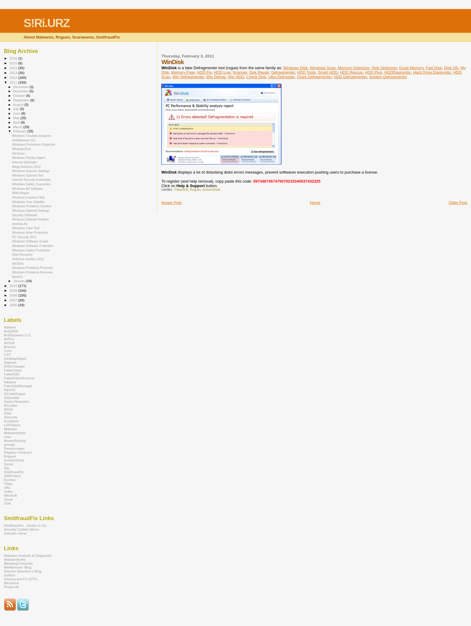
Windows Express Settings (31, 171)
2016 (13, 58)
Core (7, 351)
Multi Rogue (20, 193)
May (16, 118)
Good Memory (411, 68)
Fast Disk (434, 68)
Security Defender (25, 215)
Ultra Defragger (281, 77)
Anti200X (11, 331)
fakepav (10, 382)
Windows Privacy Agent (28, 157)
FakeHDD (181, 189)
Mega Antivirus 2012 (26, 166)
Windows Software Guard (30, 241)
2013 (13, 73)
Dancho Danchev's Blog (22, 571)
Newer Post (171, 202)
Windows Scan (323, 68)
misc (7, 437)
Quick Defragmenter (314, 77)
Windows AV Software (27, 188)
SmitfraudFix (14, 472)
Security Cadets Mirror (21, 529)
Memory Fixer (183, 72)
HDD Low (222, 72)
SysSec (10, 480)
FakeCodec (13, 370)
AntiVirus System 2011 (28, 259)
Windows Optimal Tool (27, 175)
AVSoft (9, 343)
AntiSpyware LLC (17, 335)
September (22, 100)
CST (7, 354)
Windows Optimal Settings (30, 210)
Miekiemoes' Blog (17, 567)
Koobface (11, 421)
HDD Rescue (351, 72)
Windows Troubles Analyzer (31, 135)
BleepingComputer (18, 563)
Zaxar (8, 499)
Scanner (239, 72)
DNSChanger (14, 366)
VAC (7, 487)
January (19, 281)
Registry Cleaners (18, 452)
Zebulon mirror (15, 533)
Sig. (7, 468)
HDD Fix (204, 72)
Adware (10, 327)
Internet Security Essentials (31, 179)
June (17, 113)
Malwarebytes (15, 433)
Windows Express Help (28, 197)
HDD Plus (373, 72)
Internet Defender (24, 162)
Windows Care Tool (25, 228)
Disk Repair (259, 72)
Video (8, 491)
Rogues (195, 189)
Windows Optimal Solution (30, 219)
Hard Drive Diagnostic (432, 72)
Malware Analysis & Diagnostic (28, 555)
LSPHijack (12, 425)
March (18, 127)
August (19, 104)
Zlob (7, 503)
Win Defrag (216, 77)
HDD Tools (306, 72)
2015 (13, 63)
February (20, 131)
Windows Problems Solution (32, 206)
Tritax (8, 484)
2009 (13, 290)
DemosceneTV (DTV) (21, 579)
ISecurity (11, 417)
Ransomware (14, 448)
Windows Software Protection (32, 246)
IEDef (8, 409)
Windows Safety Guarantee (31, 184)
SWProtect (12, 476)
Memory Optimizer (353, 68)
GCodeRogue (15, 394)
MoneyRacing (15, 441)
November (21, 91)
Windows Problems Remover (32, 272)
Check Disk (256, 77)
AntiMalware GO (23, 140)
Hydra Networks (16, 401)
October (19, 95)
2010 (13, 286)
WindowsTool (21, 149)
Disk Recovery (22, 254)
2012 (13, 77)
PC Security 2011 (24, 237)
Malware (10, 429)
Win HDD (236, 77)
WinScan (18, 153)
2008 (13, 295)
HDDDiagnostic (397, 72)
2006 (13, 305)
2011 (13, 82)
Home (315, 202)
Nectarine (11, 583)
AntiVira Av (19, 224)
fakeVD (9, 390)
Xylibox (9, 575)
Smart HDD (328, 72)
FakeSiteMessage (18, 386)
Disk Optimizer (384, 68)
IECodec (10, 405)
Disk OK (451, 68)
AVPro (9, 339)
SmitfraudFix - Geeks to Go (25, 525)
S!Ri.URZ (46, 23)
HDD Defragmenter (350, 77)
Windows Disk (295, 68)
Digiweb (10, 362)
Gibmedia (11, 397)
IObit (7, 413)
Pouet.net (11, 587)
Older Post (458, 202)
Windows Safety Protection (31, 250)
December (21, 87)
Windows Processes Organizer (34, 144)
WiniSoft (10, 495)
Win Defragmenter (188, 77)
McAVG (17, 277)
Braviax (10, 347)
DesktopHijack (15, 358)
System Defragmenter (388, 77)
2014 (13, 68)
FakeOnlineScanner (19, 378)
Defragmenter (283, 72)
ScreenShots (211, 189)
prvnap (9, 444)
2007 (13, 300)
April (17, 122)
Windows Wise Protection (30, 232)
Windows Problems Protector (32, 268)
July (16, 109)
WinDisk (18, 263)
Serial (8, 464)
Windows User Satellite (28, 202)
